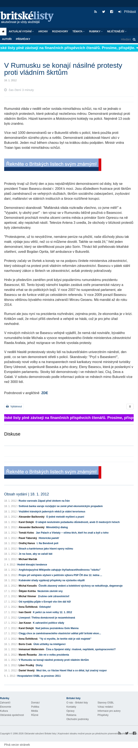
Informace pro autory (109, 710)
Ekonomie (5, 706)
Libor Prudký (26, 665)
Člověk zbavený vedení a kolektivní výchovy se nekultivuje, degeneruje (81, 585)
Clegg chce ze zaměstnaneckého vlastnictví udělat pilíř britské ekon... (60, 633)
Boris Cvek (25, 644)
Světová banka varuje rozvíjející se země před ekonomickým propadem (61, 506)
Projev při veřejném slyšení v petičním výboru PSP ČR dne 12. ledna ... (60, 575)
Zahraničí (5, 702)
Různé (34, 715)
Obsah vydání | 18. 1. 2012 (26, 494)
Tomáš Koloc (26, 532)
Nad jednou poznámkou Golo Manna (56, 628)
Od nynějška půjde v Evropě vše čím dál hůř (45, 601)
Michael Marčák (28, 559)
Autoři (7, 39)
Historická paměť (49, 538)
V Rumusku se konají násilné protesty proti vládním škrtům (54, 659)
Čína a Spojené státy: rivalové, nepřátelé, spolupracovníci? (81, 649)
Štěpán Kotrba (27, 591)
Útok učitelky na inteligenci (49, 644)
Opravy (70, 710)
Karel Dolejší (26, 522)
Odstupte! (45, 606)
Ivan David (25, 612)
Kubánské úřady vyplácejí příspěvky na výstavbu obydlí (52, 580)
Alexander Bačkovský (31, 516)
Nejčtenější (116, 31)
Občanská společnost (12, 715)
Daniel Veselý (27, 670)
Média (34, 710)
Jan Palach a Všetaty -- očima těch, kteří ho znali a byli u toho (72, 532)
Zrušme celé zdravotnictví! (53, 596)
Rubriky (96, 31)
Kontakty (71, 706)
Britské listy (29, 17)
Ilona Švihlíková (28, 606)
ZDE (44, 393)
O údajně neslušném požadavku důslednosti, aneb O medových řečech (77, 522)
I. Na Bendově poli (47, 543)
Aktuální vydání (21, 31)
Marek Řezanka (28, 654)
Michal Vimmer (27, 596)
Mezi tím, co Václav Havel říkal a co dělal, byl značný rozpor (71, 670)
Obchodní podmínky (77, 719)
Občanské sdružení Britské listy (40, 733)
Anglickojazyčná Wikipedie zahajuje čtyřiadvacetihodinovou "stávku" (60, 569)
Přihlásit (127, 11)
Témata (78, 31)
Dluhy (39, 665)
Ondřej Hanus (27, 543)
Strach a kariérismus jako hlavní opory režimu (46, 548)
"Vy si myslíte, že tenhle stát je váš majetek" (65, 638)
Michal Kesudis (28, 585)
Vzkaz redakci (105, 706)
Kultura (4, 710)
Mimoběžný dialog (57, 527)
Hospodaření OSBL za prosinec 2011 (39, 675)
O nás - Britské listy (77, 702)
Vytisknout (14, 406)
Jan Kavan (25, 622)
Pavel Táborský (28, 538)
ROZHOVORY (60, 31)
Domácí (35, 702)
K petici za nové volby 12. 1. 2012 (52, 612)
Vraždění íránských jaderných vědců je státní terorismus (52, 511)
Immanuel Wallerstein (31, 649)
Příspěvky (23, 39)
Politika (35, 706)
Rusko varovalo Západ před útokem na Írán (44, 500)
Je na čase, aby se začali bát (35, 553)
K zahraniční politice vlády (48, 622)
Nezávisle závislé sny (49, 591)
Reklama (71, 715)
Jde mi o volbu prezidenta (53, 654)
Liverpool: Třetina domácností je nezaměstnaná (47, 617)
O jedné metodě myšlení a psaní (65, 516)
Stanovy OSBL (106, 702)
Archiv (43, 31)
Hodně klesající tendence (32, 564)
